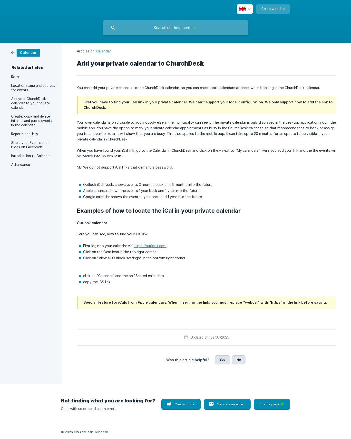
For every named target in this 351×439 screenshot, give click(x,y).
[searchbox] (175, 27)
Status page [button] (272, 402)
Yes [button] (222, 359)
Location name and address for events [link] (33, 88)
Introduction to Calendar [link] (31, 156)
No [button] (238, 359)
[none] (245, 9)
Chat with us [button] (184, 404)
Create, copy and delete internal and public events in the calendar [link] (31, 120)
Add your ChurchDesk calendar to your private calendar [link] (30, 103)
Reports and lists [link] (24, 134)
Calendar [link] (103, 51)
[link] (25, 52)
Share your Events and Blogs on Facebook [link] (29, 145)
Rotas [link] (15, 77)
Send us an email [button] (230, 404)
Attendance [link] (20, 165)
